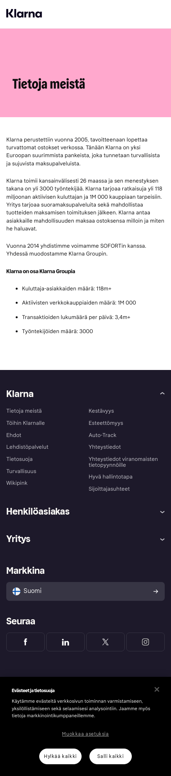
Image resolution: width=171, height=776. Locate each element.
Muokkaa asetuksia (85, 734)
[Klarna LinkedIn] (65, 642)
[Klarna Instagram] (145, 642)
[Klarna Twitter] (105, 642)
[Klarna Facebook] (25, 642)
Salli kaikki (110, 756)
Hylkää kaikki (60, 756)
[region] (85, 726)
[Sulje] (157, 689)
